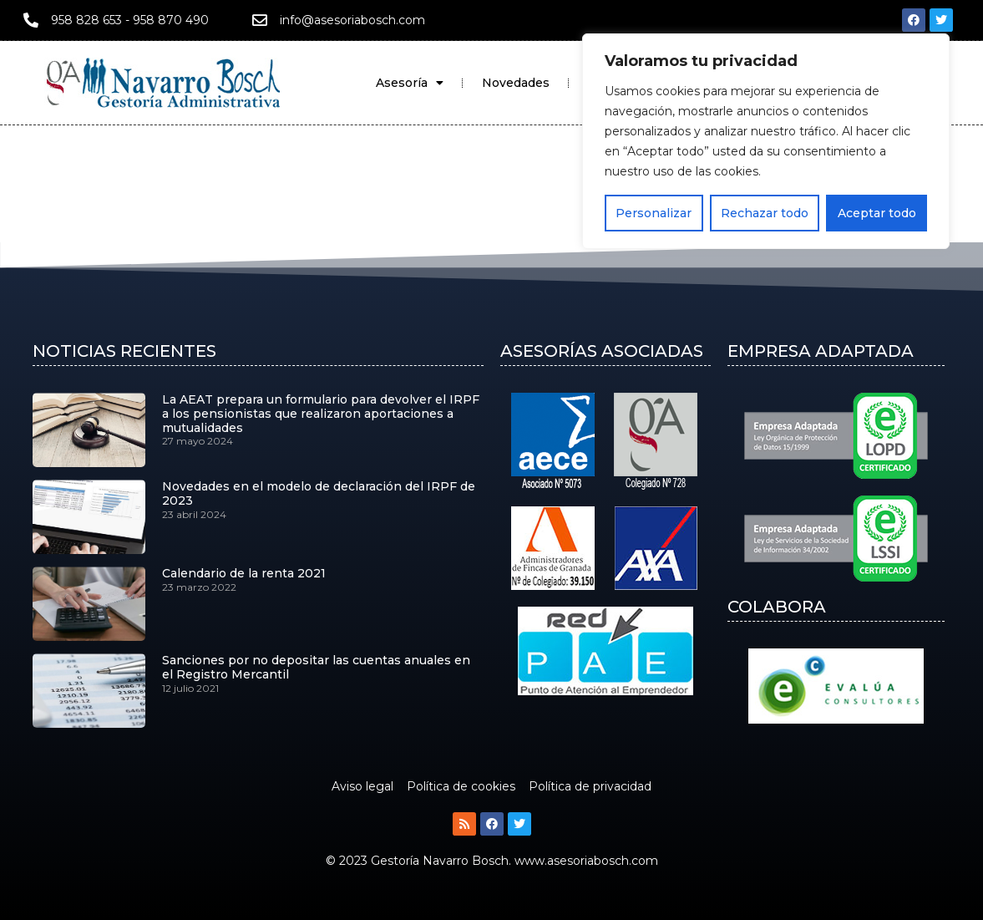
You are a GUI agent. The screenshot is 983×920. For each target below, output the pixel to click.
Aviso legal (362, 786)
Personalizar (654, 213)
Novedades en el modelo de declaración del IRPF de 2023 (318, 493)
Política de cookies (461, 786)
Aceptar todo (877, 213)
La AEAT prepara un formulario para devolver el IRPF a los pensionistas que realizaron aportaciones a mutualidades (320, 413)
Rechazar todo (764, 213)
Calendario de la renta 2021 (244, 573)
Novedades (516, 82)
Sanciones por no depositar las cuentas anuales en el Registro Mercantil (316, 667)
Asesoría (409, 83)
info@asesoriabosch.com (352, 20)
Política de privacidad (590, 786)
